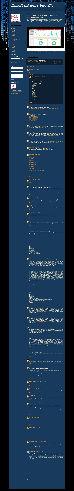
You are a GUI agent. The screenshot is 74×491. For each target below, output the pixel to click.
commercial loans (32, 120)
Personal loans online (32, 170)
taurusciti (30, 179)
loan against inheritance (42, 127)
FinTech (45, 61)
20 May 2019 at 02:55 (36, 220)
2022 (13, 32)
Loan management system (33, 432)
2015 (13, 47)
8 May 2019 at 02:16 (36, 205)
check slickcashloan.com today (54, 142)
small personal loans (47, 149)
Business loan (31, 160)
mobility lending (40, 62)
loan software (31, 433)
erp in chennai (31, 108)
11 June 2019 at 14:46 (37, 349)
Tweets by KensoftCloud (14, 62)
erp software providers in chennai (39, 108)
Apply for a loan (31, 168)
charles (30, 185)
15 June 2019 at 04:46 (35, 366)
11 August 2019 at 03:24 (41, 76)
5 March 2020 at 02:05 (36, 427)
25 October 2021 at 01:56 (39, 451)
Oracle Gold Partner (49, 62)
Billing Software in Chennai (42, 311)
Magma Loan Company (33, 441)
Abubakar (31, 417)
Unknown (30, 106)
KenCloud (28, 17)
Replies (31, 74)
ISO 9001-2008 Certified (57, 61)
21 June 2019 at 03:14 (36, 388)
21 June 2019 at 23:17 (34, 395)
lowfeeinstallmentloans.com (54, 398)
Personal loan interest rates (33, 162)
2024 (13, 30)
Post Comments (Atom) (34, 479)
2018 (13, 35)
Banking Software (31, 61)
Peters (30, 366)
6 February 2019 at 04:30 (37, 113)
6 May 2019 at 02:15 (36, 197)
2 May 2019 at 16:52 (35, 185)
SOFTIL (54, 62)
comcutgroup (31, 132)
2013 (13, 50)
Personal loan (31, 157)
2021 (13, 34)
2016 (13, 46)
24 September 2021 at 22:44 (41, 441)
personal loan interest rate (33, 118)
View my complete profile (15, 93)
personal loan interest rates (33, 208)
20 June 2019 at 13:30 (43, 381)
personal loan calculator (33, 119)
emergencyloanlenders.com (54, 391)
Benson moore (34, 76)
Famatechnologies (32, 359)
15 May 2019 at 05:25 (36, 212)
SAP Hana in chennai (48, 108)
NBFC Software (44, 62)
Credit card (31, 158)
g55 (30, 69)
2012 (13, 51)
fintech (30, 216)
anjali (30, 147)
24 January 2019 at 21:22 (37, 106)
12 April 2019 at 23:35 (36, 154)
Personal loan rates (32, 172)
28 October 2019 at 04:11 (37, 417)
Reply (30, 72)
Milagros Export (32, 451)
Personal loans (31, 166)
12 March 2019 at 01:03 (37, 140)
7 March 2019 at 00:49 (37, 132)
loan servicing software (32, 435)
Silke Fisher (31, 140)
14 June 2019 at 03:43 (39, 359)
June (14, 41)
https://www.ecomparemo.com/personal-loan (53, 135)
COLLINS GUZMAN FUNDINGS (34, 381)
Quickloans (31, 113)
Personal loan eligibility (32, 164)
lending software (31, 434)
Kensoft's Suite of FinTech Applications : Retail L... (17, 39)
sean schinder (31, 402)
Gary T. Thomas (32, 125)
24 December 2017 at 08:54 (35, 69)
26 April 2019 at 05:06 (36, 179)
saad (30, 395)
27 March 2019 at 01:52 (35, 147)
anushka (30, 205)
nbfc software (31, 436)
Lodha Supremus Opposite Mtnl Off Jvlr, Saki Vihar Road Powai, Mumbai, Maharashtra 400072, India (44, 63)
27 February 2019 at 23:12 (39, 125)
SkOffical (30, 220)
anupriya (30, 197)
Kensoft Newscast (15, 88)
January (14, 44)
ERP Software (42, 61)
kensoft (31, 62)
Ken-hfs (28, 62)
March (14, 43)
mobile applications (34, 62)
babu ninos (31, 154)
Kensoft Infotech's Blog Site (32, 5)
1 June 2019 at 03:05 (36, 307)
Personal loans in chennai (40, 170)
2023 (13, 31)
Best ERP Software (37, 61)
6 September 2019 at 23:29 (38, 402)
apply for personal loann (33, 116)
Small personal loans (32, 174)
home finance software (50, 61)
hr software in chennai (55, 108)
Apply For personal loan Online (34, 117)
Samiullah (31, 212)
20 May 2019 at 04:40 (37, 228)
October (14, 38)
